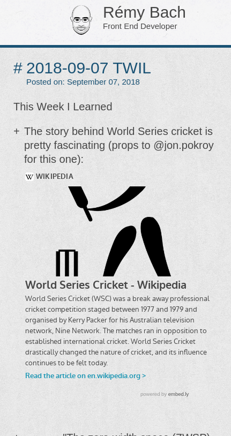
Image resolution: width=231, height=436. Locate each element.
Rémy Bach (129, 18)
